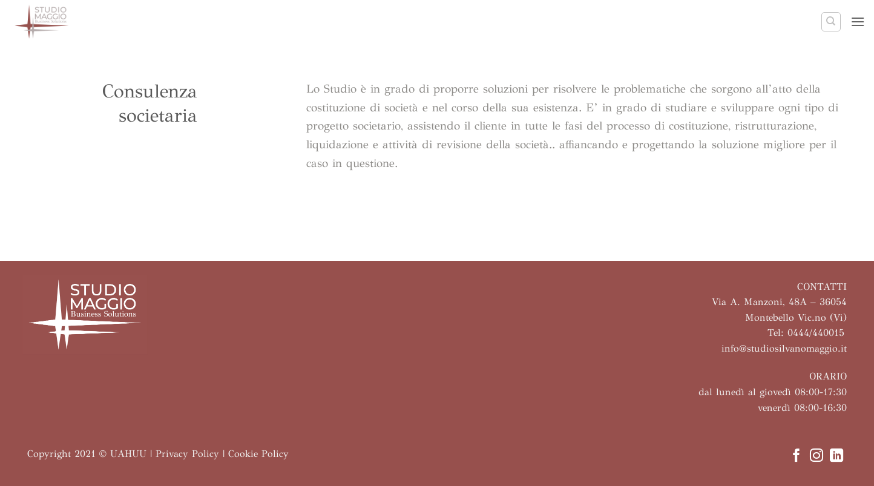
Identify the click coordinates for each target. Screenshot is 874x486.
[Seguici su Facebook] (796, 456)
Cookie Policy (258, 453)
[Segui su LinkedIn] (836, 456)
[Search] (831, 21)
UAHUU (128, 453)
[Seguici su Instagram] (816, 456)
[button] (857, 21)
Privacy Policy (187, 453)
